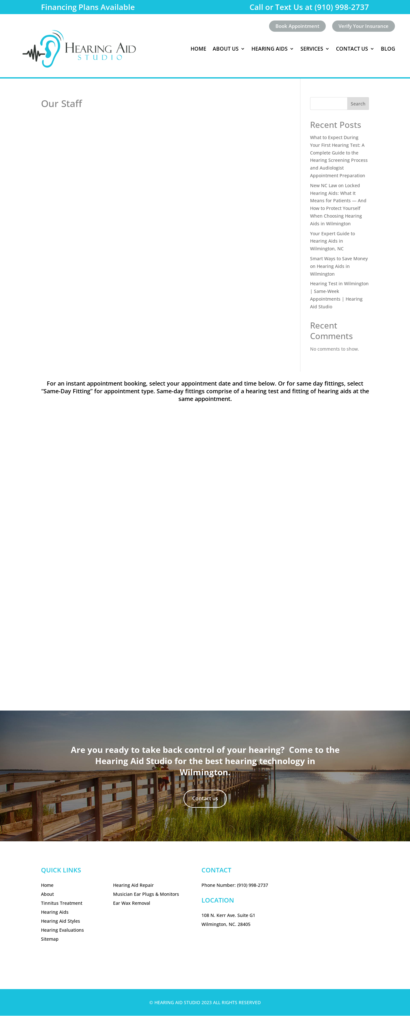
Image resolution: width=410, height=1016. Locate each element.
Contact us (205, 798)
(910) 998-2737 (252, 885)
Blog (388, 49)
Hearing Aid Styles (60, 921)
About (47, 894)
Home (198, 49)
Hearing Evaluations (62, 930)
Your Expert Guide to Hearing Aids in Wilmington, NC (332, 241)
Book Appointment (293, 26)
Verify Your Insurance (362, 26)
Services (311, 49)
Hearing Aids (269, 49)
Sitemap (50, 939)
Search (358, 104)
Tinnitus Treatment (61, 903)
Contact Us (352, 49)
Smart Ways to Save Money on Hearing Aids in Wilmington (339, 266)
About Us (226, 49)
